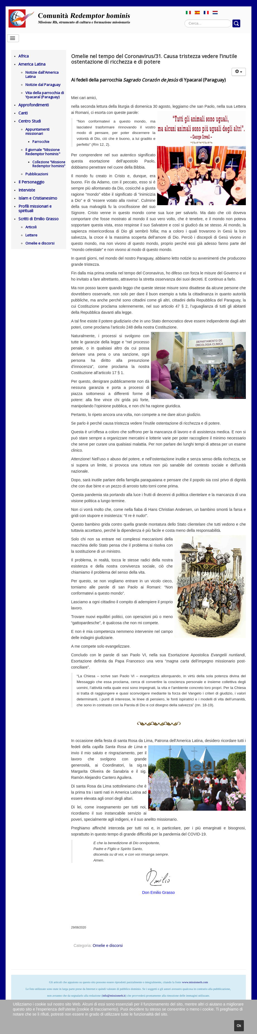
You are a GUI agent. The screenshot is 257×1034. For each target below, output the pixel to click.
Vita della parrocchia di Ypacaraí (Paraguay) (44, 94)
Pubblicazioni (36, 173)
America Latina (31, 64)
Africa (23, 56)
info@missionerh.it (113, 995)
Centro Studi (29, 121)
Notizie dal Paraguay (43, 84)
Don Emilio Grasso (158, 892)
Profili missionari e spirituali (35, 208)
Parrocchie (40, 141)
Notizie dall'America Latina (42, 74)
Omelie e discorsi (39, 243)
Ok (239, 1026)
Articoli (31, 226)
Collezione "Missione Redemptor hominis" (48, 164)
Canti (23, 113)
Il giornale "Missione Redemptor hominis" (42, 151)
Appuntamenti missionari (37, 131)
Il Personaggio (31, 182)
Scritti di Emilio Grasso (38, 218)
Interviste (26, 190)
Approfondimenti (33, 104)
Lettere (31, 235)
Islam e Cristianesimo (37, 198)
